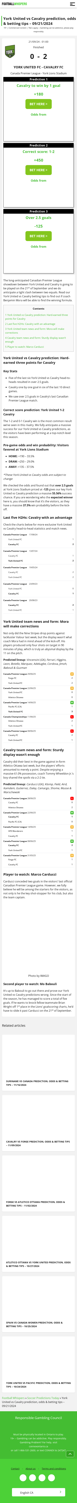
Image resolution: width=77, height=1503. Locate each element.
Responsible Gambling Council (38, 1417)
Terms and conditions (54, 1468)
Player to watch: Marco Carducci (24, 346)
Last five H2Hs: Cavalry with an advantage (30, 323)
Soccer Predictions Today (43, 1398)
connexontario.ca (38, 1446)
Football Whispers (13, 1398)
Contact (15, 1468)
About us (31, 1468)
